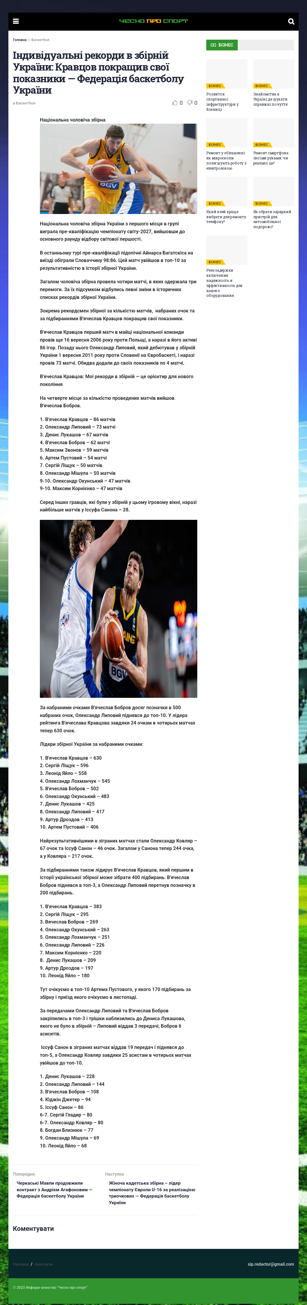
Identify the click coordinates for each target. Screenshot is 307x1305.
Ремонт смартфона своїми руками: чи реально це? (270, 157)
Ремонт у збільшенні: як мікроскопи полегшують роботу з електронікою (226, 160)
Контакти (43, 1266)
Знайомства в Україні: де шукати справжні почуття (270, 99)
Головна (20, 40)
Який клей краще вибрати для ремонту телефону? (226, 216)
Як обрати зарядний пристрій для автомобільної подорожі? (272, 219)
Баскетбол (40, 40)
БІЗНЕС (215, 86)
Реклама (21, 1266)
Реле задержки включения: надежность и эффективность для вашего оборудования (224, 283)
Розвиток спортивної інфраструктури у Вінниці (222, 101)
